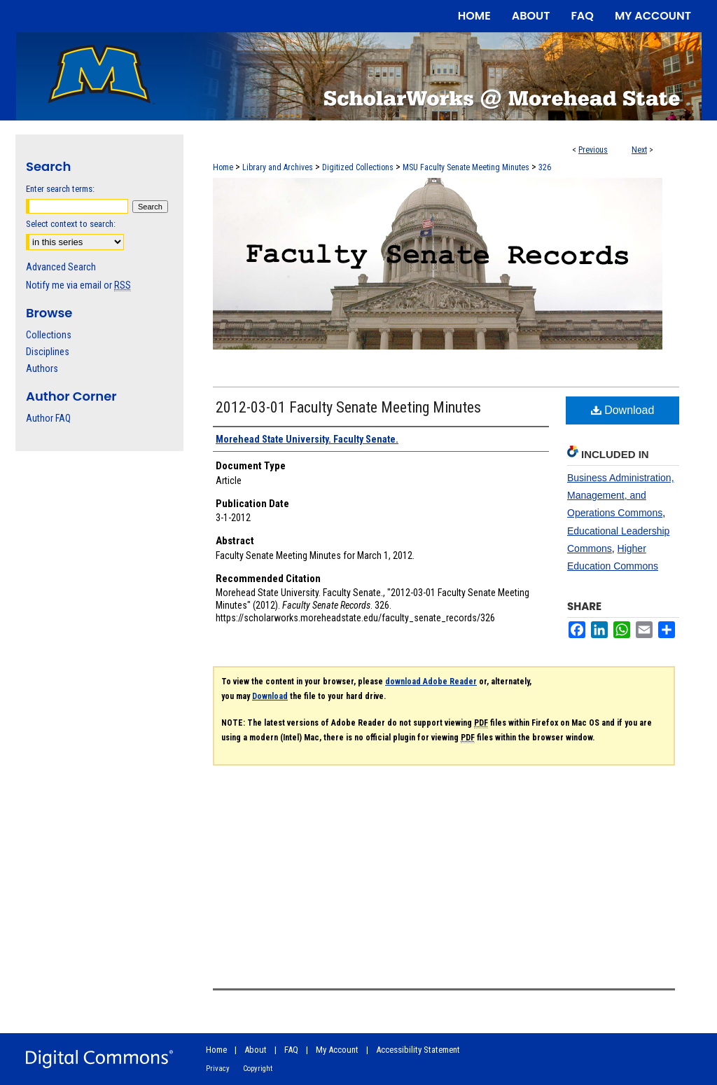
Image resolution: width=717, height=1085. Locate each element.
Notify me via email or (78, 285)
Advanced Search (61, 266)
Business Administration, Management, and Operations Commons (620, 495)
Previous (593, 150)
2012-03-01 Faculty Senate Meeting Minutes (348, 407)
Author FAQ (48, 418)
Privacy (218, 1068)
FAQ (291, 1049)
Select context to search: (71, 224)
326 (544, 167)
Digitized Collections (358, 167)
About (255, 1049)
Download (623, 410)
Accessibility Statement (418, 1049)
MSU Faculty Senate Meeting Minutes (466, 167)
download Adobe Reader (431, 681)
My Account (337, 1049)
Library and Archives (277, 167)
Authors (42, 368)
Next (639, 150)
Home (223, 167)
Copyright (257, 1068)
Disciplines (47, 351)
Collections (48, 334)
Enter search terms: (60, 189)
